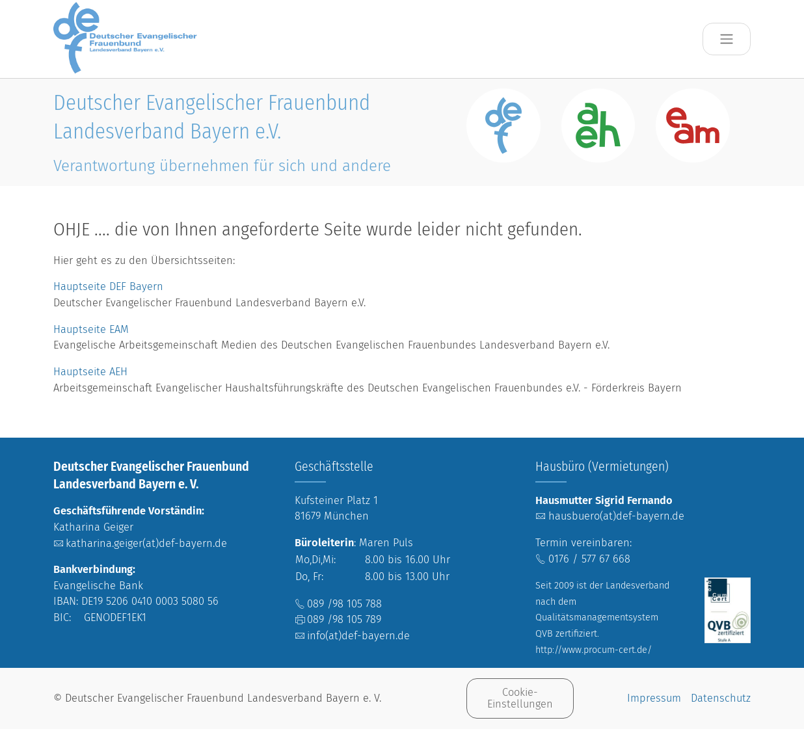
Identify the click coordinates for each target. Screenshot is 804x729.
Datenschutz (721, 698)
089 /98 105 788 (344, 604)
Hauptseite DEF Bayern (110, 286)
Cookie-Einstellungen (520, 698)
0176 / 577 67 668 (589, 559)
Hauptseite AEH (90, 371)
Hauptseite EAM (91, 329)
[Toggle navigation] (727, 39)
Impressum (654, 698)
